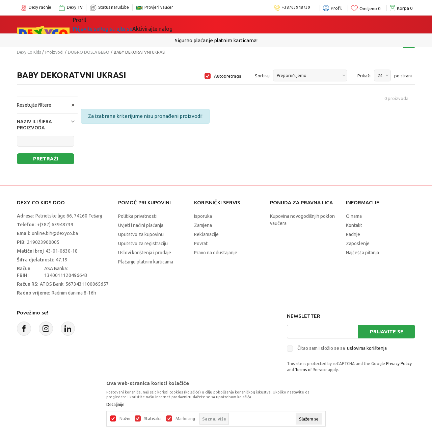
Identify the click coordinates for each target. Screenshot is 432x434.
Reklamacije (206, 234)
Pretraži (45, 158)
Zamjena (203, 225)
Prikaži (364, 75)
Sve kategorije (96, 24)
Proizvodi (54, 52)
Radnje (353, 234)
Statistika (153, 419)
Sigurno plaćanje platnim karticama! (216, 40)
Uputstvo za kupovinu (141, 234)
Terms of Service (311, 369)
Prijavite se (386, 331)
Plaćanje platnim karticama (145, 261)
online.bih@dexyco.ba (55, 233)
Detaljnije (115, 405)
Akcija (200, 24)
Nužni (124, 419)
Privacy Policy (399, 363)
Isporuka (203, 216)
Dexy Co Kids (29, 52)
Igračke (133, 24)
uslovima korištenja (367, 348)
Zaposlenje (358, 243)
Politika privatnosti (137, 216)
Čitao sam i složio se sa (342, 348)
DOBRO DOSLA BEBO (88, 52)
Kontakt (354, 225)
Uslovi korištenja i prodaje (144, 252)
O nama (354, 216)
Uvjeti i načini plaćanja (140, 225)
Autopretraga (227, 76)
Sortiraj (262, 75)
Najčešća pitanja (362, 252)
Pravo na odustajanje (215, 252)
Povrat (201, 243)
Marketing (185, 419)
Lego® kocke (168, 24)
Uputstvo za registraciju (143, 243)
